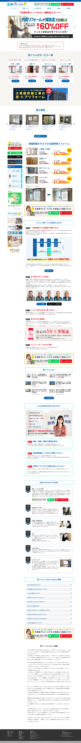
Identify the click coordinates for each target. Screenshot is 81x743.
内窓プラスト (32, 738)
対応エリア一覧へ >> (18, 208)
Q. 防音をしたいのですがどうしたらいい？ (36, 597)
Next (74, 27)
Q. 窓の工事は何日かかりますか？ (34, 584)
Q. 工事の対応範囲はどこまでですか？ (35, 622)
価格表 (58, 8)
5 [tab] (43, 39)
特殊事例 (49, 8)
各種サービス (26, 8)
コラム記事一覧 (49, 397)
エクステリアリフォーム (34, 734)
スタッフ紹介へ (41, 303)
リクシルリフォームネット (35, 737)
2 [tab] (38, 39)
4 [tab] (42, 39)
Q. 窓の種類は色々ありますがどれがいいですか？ (37, 588)
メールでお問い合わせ (68, 4)
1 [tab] (37, 39)
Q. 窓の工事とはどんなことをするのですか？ (36, 601)
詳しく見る (15, 80)
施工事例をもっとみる (40, 136)
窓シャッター (10, 736)
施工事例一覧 (38, 8)
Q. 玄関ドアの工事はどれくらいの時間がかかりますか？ (38, 610)
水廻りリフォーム (33, 733)
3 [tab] (40, 39)
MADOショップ (33, 736)
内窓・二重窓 (10, 732)
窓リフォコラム (22, 736)
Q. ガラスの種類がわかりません (33, 593)
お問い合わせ (21, 738)
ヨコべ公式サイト (33, 732)
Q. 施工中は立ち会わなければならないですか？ (37, 614)
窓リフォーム (10, 734)
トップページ (14, 8)
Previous (6, 27)
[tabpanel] (40, 27)
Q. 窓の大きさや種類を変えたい (33, 605)
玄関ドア (9, 733)
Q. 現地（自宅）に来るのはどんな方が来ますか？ (37, 618)
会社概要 (68, 8)
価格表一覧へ (49, 270)
